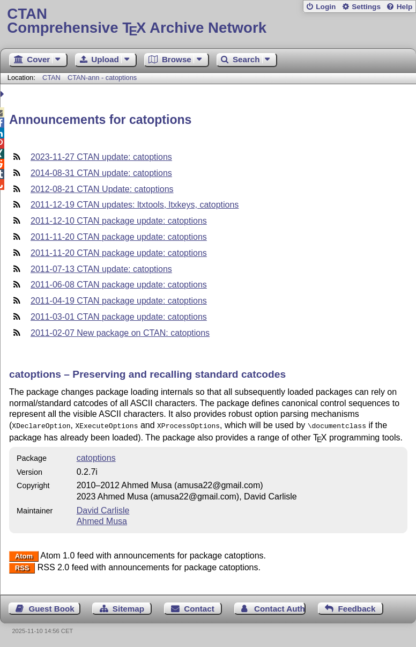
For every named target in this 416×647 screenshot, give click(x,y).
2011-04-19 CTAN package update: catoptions (119, 300)
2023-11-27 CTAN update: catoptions (101, 156)
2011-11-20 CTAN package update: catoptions (119, 236)
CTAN (51, 77)
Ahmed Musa (102, 520)
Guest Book (52, 607)
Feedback (356, 607)
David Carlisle (103, 509)
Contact (199, 607)
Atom (24, 555)
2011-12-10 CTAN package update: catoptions (119, 220)
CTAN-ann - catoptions (102, 77)
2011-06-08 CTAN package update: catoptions (119, 284)
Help (405, 7)
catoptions (96, 456)
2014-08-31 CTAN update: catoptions (101, 173)
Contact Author (280, 607)
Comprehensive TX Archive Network (207, 21)
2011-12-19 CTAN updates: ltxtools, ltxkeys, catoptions (135, 204)
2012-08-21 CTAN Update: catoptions (102, 189)
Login (326, 7)
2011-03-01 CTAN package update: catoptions (119, 316)
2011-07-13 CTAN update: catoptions (101, 269)
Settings (366, 7)
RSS (22, 567)
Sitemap (128, 607)
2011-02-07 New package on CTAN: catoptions (120, 332)
